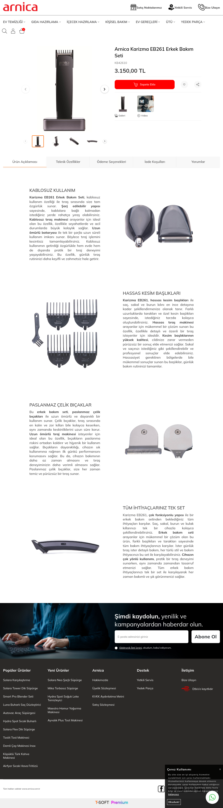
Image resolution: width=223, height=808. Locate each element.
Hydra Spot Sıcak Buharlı (19, 721)
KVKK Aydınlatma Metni (108, 696)
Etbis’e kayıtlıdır (197, 688)
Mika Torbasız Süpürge (63, 688)
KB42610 (121, 63)
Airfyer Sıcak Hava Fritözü (20, 766)
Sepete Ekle (144, 85)
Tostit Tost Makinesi (16, 737)
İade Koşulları (155, 162)
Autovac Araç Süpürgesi (19, 713)
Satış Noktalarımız (146, 7)
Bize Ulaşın (209, 8)
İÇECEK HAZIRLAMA (83, 22)
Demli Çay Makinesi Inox (19, 746)
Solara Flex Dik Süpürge (19, 729)
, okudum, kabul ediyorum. (143, 647)
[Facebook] (161, 789)
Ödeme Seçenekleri (111, 162)
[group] (65, 89)
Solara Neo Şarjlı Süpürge (65, 680)
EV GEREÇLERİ (148, 22)
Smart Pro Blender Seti (18, 696)
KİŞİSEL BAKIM (117, 22)
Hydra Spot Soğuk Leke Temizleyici (63, 698)
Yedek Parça (145, 688)
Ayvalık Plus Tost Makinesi (65, 720)
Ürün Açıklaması (24, 162)
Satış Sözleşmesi (103, 705)
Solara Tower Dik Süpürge (20, 688)
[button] (25, 89)
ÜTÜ (170, 22)
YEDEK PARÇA (193, 22)
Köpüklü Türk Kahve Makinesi (16, 756)
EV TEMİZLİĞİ (14, 22)
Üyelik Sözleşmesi (104, 688)
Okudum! (173, 802)
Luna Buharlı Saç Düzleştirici (22, 705)
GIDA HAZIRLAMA (46, 22)
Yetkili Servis (180, 8)
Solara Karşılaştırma (16, 680)
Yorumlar (198, 162)
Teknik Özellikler (68, 162)
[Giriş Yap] (13, 31)
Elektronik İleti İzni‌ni (130, 647)
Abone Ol (206, 636)
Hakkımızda (100, 680)
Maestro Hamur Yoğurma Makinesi (64, 710)
